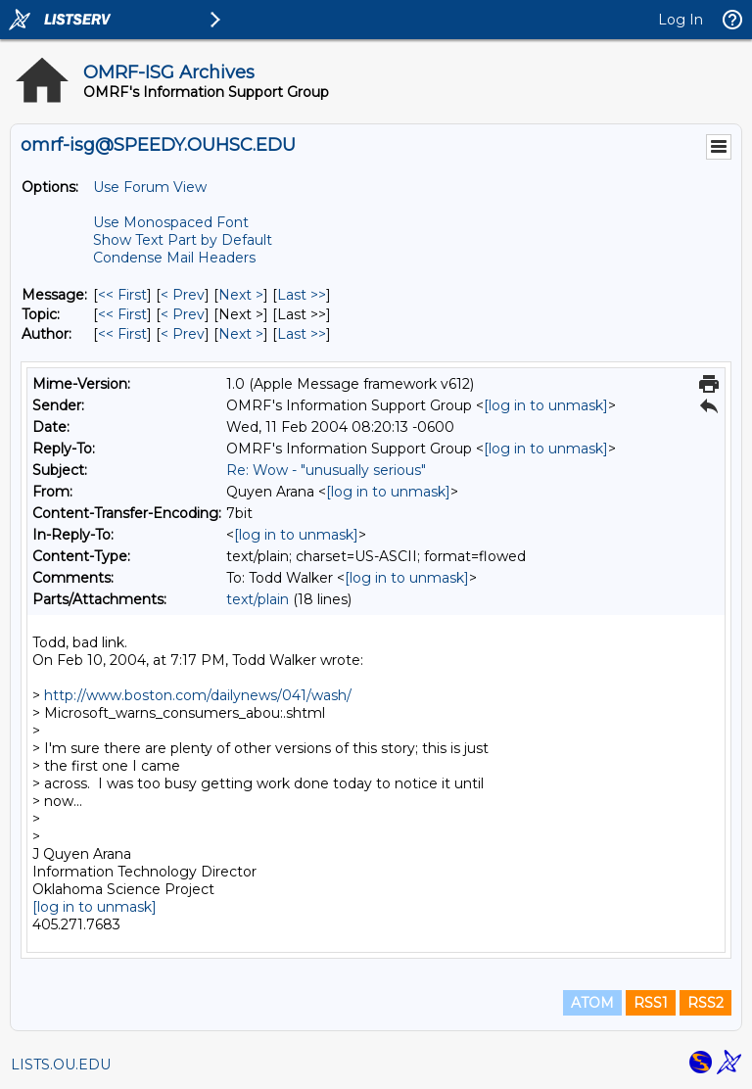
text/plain (257, 599)
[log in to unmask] (546, 405)
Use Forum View (150, 187)
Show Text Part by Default (182, 240)
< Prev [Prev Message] (183, 295)
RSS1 (651, 1003)
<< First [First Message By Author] (122, 334)
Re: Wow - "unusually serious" (326, 470)
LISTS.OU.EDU (61, 1064)
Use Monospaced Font (171, 222)
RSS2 (705, 1003)
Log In (680, 19)
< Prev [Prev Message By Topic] (183, 314)
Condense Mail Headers (174, 257)
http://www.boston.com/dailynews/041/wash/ (198, 695)
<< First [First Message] (122, 295)
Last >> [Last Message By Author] (301, 334)
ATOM (592, 1003)
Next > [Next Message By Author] (240, 334)
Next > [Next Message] (240, 295)
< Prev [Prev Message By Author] (183, 334)
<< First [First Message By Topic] (122, 314)
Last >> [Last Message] (301, 295)
